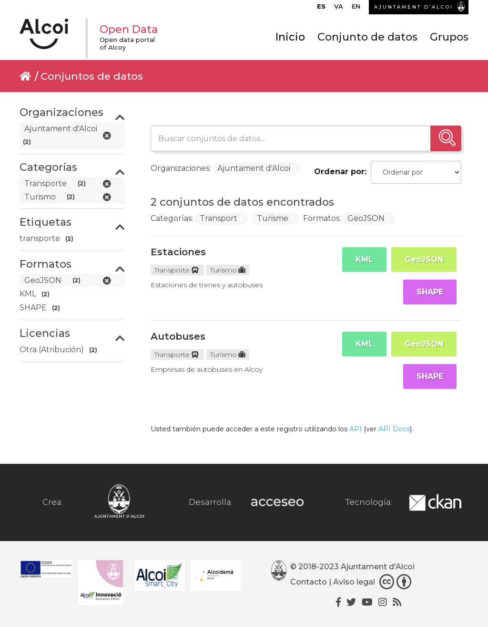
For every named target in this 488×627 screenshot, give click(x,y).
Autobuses (178, 336)
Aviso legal (354, 581)
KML (364, 259)
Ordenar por (339, 171)
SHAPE (430, 291)
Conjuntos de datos (92, 76)
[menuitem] (321, 8)
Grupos (449, 37)
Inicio (290, 37)
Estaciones (178, 252)
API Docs (394, 429)
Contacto (308, 581)
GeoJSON (424, 259)
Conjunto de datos (367, 37)
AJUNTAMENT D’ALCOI (413, 7)
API (355, 429)
